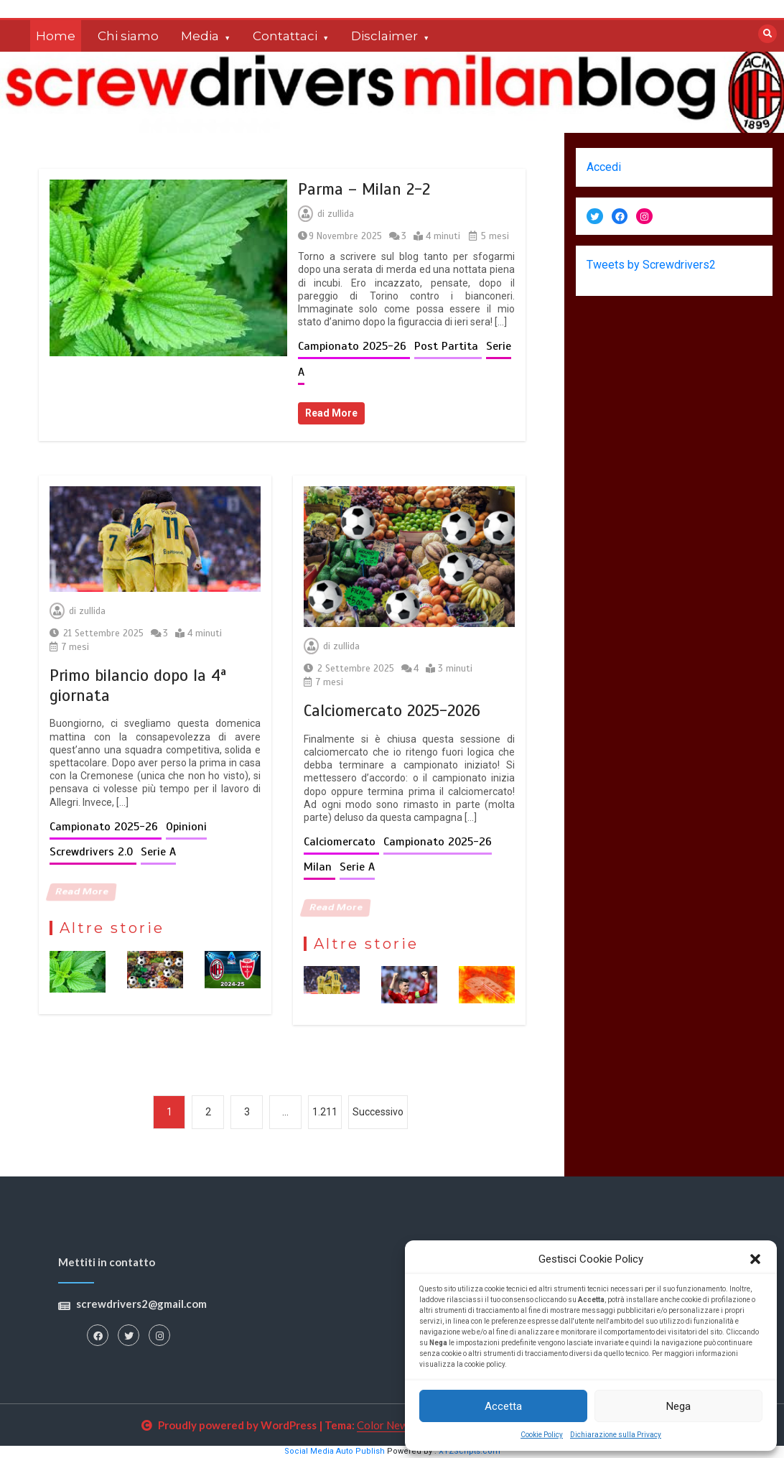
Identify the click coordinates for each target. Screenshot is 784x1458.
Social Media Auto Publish (334, 1451)
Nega (678, 1406)
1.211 (324, 1112)
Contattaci (285, 36)
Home (55, 36)
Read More (331, 413)
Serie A (158, 852)
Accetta (503, 1406)
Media (200, 36)
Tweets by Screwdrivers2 (651, 264)
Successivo (378, 1112)
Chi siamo (128, 36)
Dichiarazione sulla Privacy (615, 1435)
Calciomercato (341, 842)
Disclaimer (384, 36)
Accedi (604, 167)
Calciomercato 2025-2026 (392, 710)
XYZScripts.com (469, 1451)
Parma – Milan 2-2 (364, 189)
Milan (319, 867)
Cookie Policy (542, 1435)
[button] (755, 1259)
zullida (340, 214)
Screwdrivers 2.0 (93, 852)
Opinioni (186, 826)
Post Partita (448, 346)
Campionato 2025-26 (354, 346)
